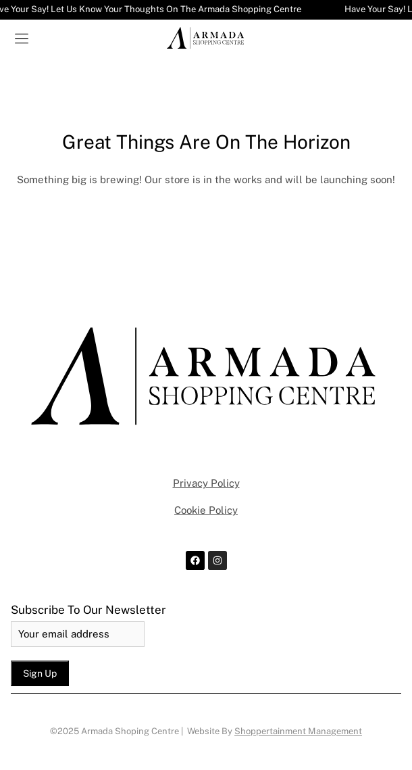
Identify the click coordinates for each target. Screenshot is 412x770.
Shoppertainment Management (298, 731)
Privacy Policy (206, 483)
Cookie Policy (206, 510)
